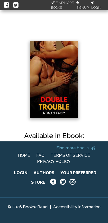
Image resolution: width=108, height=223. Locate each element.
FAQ (40, 155)
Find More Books (62, 5)
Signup (82, 5)
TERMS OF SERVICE (70, 155)
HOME (24, 155)
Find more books (75, 148)
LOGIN (21, 172)
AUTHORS (44, 172)
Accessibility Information (77, 207)
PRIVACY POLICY (54, 161)
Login (96, 5)
